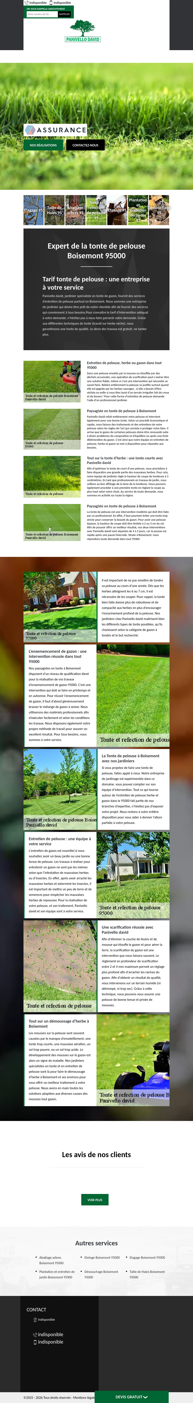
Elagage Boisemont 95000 (147, 1258)
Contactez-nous (85, 145)
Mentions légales (84, 1398)
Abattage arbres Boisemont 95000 (51, 1260)
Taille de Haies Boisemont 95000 (147, 1274)
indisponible (36, 3)
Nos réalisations (43, 145)
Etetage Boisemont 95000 (102, 1258)
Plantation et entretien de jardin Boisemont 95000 (57, 1274)
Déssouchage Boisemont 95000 (101, 1274)
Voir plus (95, 1200)
